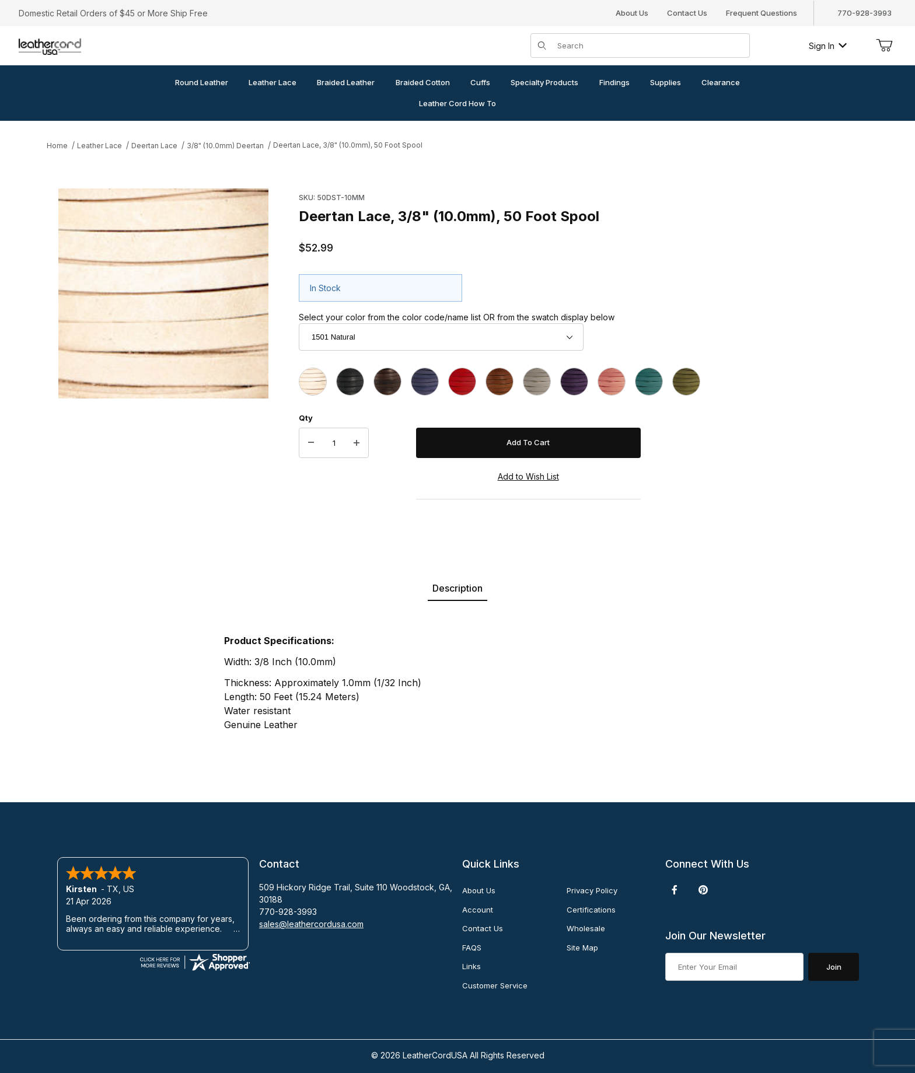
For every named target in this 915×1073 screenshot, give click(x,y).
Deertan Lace (154, 145)
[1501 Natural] (313, 382)
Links (471, 966)
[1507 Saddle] (500, 382)
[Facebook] (674, 889)
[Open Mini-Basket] (884, 45)
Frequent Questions (761, 13)
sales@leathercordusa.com (311, 924)
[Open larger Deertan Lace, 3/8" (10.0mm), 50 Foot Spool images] (163, 293)
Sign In (828, 46)
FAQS (471, 947)
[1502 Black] (350, 382)
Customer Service (495, 985)
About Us (632, 13)
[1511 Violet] (574, 382)
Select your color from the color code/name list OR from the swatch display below (456, 317)
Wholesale (586, 928)
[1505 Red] (462, 382)
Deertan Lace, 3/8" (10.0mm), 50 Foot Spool (347, 145)
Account (477, 909)
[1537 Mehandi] (686, 382)
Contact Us (687, 13)
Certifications (591, 909)
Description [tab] (457, 588)
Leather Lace (99, 145)
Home (57, 145)
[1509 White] (537, 382)
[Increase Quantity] (356, 442)
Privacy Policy (592, 890)
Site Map (582, 947)
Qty (306, 417)
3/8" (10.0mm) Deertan (225, 145)
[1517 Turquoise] (649, 382)
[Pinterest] (703, 889)
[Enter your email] (734, 967)
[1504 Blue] (425, 382)
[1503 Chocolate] (387, 382)
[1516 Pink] (612, 382)
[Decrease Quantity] (311, 442)
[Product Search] (649, 45)
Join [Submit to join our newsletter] (833, 966)
